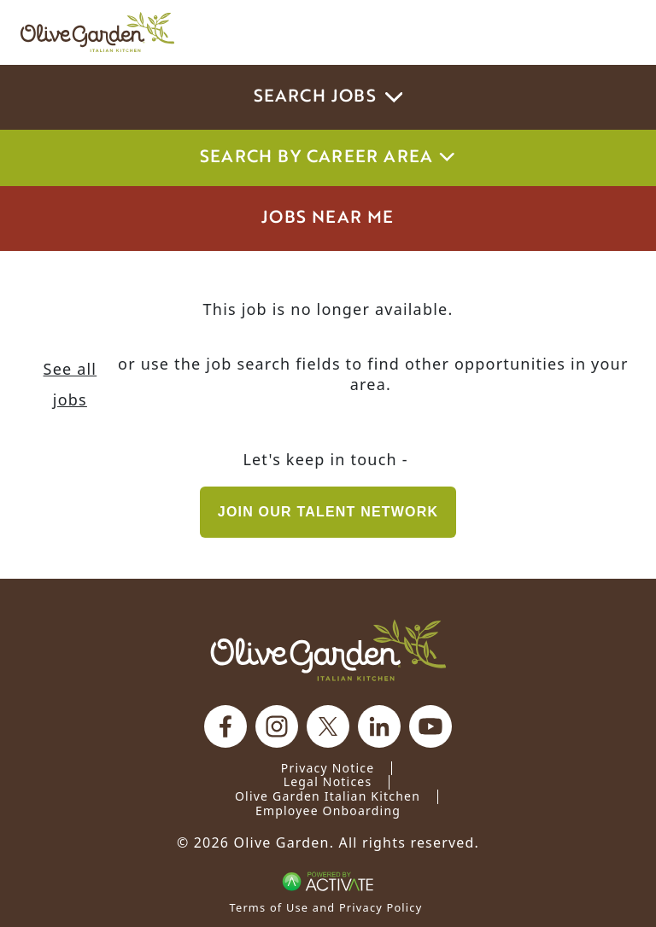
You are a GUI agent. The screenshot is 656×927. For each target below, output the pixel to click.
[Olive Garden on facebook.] (225, 726)
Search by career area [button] (328, 158)
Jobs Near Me (327, 218)
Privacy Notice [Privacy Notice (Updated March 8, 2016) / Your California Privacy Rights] (328, 768)
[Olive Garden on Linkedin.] (379, 726)
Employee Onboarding (328, 810)
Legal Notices (328, 781)
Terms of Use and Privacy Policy (326, 907)
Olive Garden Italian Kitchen (327, 796)
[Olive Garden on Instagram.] (276, 726)
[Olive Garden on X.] (328, 726)
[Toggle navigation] (612, 32)
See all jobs (70, 384)
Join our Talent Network (328, 511)
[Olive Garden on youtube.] (430, 726)
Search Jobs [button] (328, 97)
